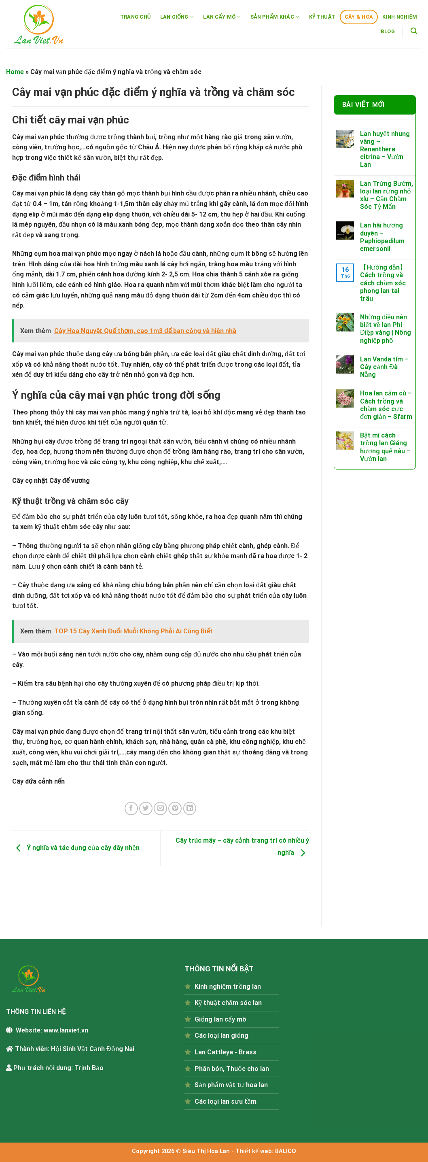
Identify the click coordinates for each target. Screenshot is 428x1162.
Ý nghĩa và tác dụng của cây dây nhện (76, 848)
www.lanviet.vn (66, 1030)
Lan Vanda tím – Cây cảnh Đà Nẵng (384, 366)
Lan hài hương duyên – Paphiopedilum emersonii (382, 237)
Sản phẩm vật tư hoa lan (231, 1085)
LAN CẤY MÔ (222, 17)
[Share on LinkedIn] (190, 808)
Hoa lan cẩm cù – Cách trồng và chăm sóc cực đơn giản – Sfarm (386, 405)
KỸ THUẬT (322, 17)
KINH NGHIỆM (399, 17)
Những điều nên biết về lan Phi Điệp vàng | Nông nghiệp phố (385, 328)
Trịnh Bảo (89, 1068)
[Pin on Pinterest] (175, 808)
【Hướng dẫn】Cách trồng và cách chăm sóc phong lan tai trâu (383, 282)
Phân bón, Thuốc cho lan (232, 1069)
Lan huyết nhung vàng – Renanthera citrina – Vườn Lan (385, 149)
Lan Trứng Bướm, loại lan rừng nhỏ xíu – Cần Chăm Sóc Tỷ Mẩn (386, 195)
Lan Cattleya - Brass (225, 1052)
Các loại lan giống (221, 1035)
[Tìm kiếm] (414, 31)
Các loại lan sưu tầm (225, 1101)
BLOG (388, 31)
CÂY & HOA (359, 17)
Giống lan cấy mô (220, 1019)
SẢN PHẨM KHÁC (274, 17)
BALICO (285, 1151)
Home (15, 72)
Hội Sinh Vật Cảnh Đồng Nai (92, 1049)
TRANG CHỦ (135, 17)
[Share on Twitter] (146, 808)
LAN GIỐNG (177, 17)
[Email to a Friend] (160, 808)
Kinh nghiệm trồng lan (228, 986)
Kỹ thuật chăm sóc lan (228, 1003)
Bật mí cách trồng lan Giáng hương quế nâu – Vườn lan (385, 447)
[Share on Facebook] (131, 808)
